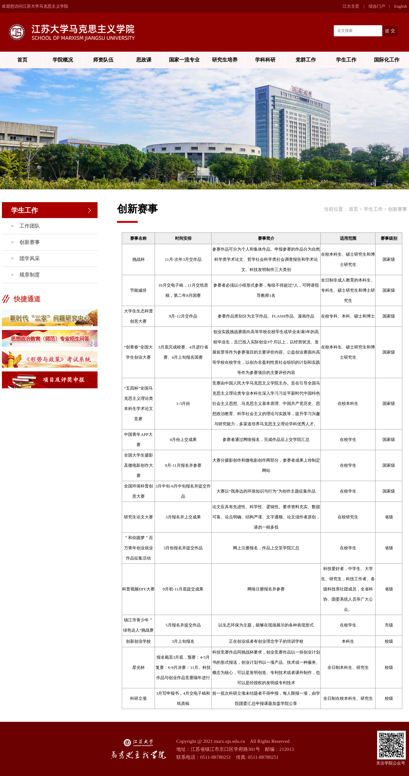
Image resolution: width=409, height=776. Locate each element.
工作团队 (29, 226)
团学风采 (29, 258)
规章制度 (29, 274)
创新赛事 (29, 242)
